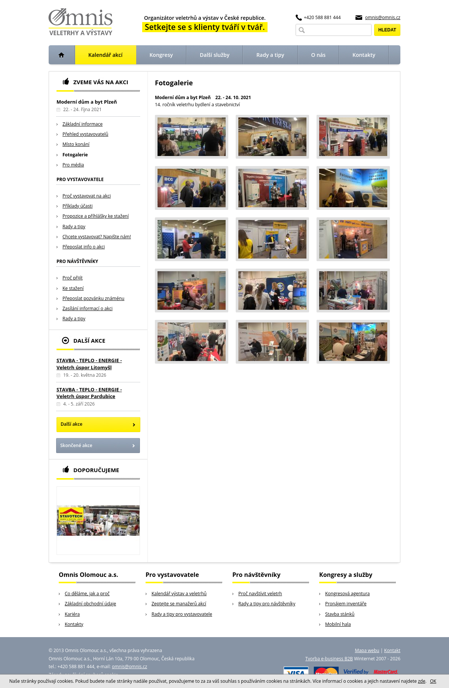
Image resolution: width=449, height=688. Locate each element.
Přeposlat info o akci (83, 247)
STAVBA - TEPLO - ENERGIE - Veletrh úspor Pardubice (89, 393)
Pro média (73, 165)
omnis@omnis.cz (382, 17)
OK (433, 681)
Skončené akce (76, 445)
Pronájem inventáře (345, 603)
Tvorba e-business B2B (329, 658)
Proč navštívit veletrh (260, 593)
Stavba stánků (339, 614)
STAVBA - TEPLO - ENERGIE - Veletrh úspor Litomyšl (89, 363)
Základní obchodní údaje (90, 603)
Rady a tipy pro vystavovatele (182, 614)
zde (421, 681)
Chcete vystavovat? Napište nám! (96, 236)
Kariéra (72, 614)
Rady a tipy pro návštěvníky (266, 603)
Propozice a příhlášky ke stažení (95, 216)
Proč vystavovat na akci (86, 196)
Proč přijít (72, 278)
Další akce (71, 424)
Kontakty (74, 624)
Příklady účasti (77, 206)
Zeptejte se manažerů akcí (179, 603)
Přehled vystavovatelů (85, 134)
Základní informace (82, 124)
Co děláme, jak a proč (87, 593)
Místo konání (75, 144)
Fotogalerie (75, 155)
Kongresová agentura (347, 593)
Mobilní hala (338, 624)
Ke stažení (73, 288)
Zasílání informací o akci (87, 308)
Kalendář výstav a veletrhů (179, 593)
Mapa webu (367, 650)
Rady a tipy (73, 226)
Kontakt (392, 650)
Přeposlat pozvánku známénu (93, 298)
